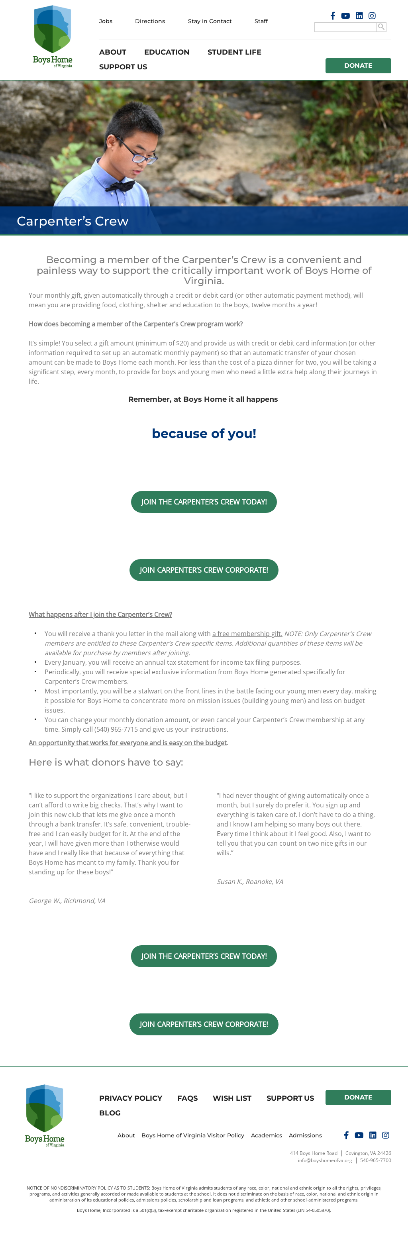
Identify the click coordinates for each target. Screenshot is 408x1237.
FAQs (187, 1098)
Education (167, 52)
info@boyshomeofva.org (325, 1160)
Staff (261, 21)
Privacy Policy (130, 1098)
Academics (266, 1135)
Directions (150, 21)
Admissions (305, 1135)
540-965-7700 (375, 1160)
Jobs (105, 21)
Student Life (234, 52)
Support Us (123, 67)
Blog (110, 1113)
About (112, 52)
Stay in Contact (210, 21)
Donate (358, 65)
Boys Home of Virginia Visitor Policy (192, 1135)
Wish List (232, 1098)
